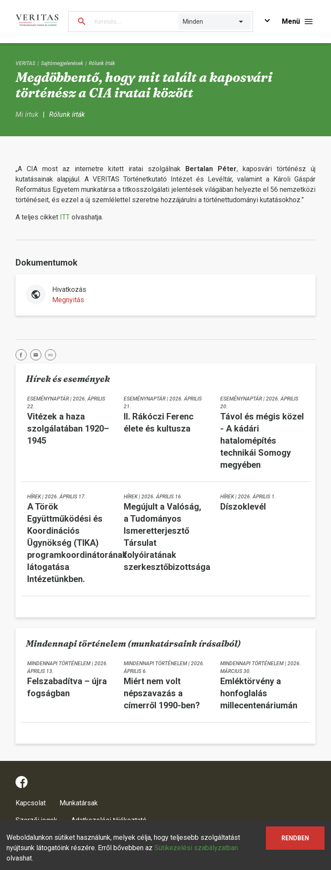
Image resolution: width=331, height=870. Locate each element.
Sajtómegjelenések (62, 63)
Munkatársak (78, 803)
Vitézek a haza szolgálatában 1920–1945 (68, 428)
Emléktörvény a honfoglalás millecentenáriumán (258, 693)
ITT (65, 217)
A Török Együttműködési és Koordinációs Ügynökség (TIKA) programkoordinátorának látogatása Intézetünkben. (77, 542)
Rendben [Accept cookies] (295, 838)
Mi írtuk (27, 114)
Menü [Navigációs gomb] (291, 21)
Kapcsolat (31, 803)
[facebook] (23, 356)
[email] (37, 356)
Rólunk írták (102, 63)
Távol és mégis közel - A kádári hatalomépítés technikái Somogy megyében (262, 440)
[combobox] (183, 21)
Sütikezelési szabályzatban (196, 848)
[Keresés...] (132, 21)
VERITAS (25, 63)
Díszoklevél (243, 506)
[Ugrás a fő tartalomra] (267, 21)
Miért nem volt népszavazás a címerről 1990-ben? (162, 693)
